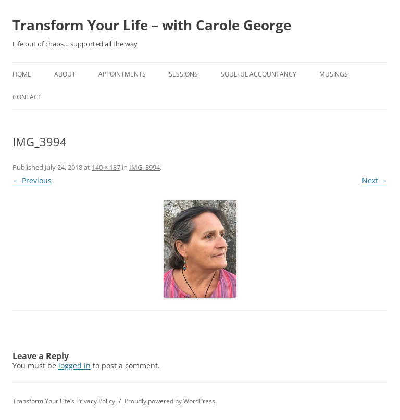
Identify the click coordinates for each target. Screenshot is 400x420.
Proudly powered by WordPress (169, 401)
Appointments (122, 74)
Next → (375, 180)
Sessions (183, 74)
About (65, 74)
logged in (74, 366)
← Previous (32, 180)
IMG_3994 (144, 167)
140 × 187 (106, 167)
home (21, 74)
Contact (27, 97)
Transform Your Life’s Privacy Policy (63, 401)
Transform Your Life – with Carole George (151, 25)
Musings (333, 74)
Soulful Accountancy (258, 74)
